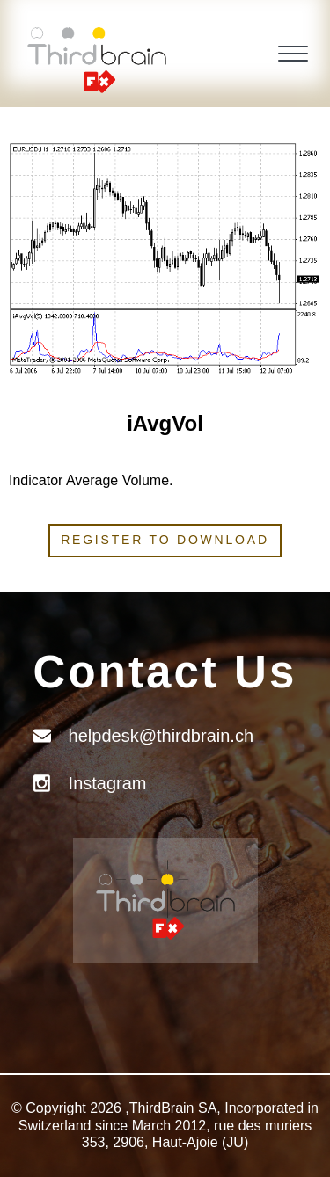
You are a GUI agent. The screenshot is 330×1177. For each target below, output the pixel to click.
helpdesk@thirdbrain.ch (161, 735)
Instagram (108, 783)
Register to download (165, 540)
